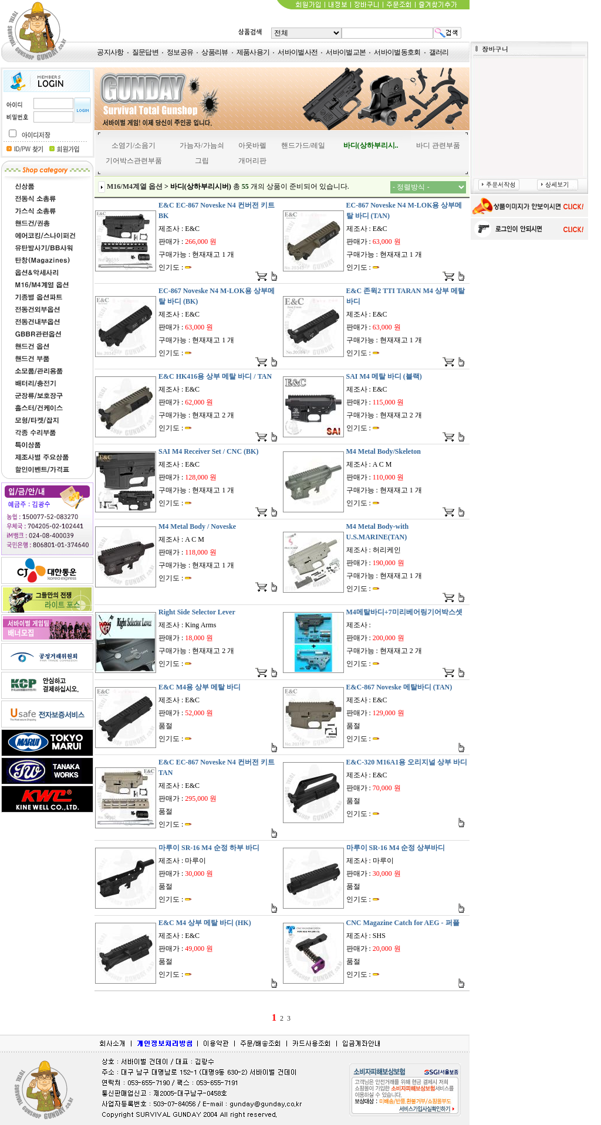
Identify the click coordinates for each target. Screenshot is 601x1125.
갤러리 (439, 52)
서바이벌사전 (298, 52)
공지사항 (110, 52)
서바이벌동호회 (397, 52)
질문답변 (145, 52)
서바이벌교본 (346, 52)
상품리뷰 (214, 52)
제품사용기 (253, 52)
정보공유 (180, 52)
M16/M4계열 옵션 (135, 186)
